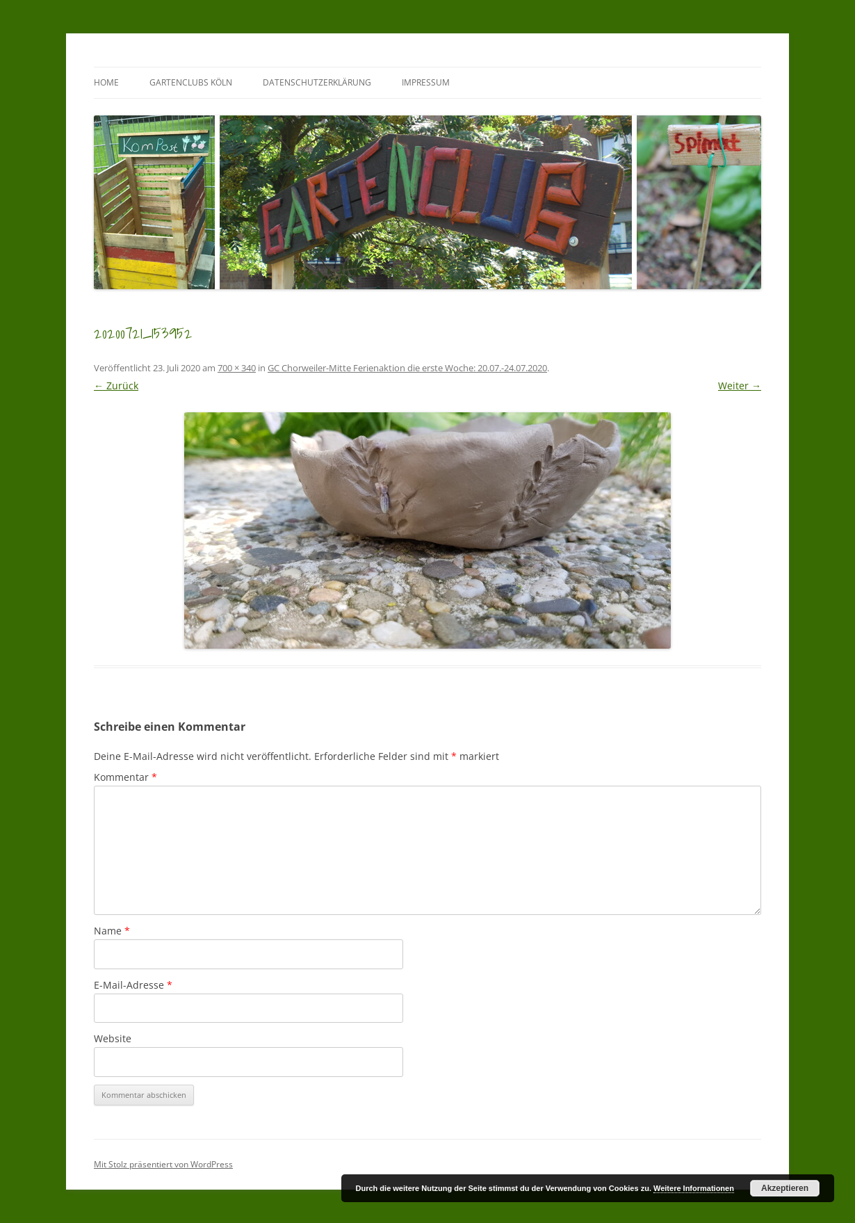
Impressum (426, 82)
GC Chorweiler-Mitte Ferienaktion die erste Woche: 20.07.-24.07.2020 (407, 368)
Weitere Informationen (693, 1188)
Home (106, 82)
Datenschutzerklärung (317, 82)
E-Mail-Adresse (133, 984)
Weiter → (739, 385)
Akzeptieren (784, 1188)
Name (112, 930)
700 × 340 (237, 368)
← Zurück (116, 385)
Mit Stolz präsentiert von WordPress (163, 1164)
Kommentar (125, 777)
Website (112, 1038)
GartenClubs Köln (190, 82)
